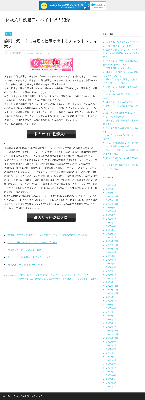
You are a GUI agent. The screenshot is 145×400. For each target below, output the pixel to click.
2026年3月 (111, 185)
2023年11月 (112, 289)
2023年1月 (111, 326)
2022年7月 (111, 349)
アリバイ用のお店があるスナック (122, 142)
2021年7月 (111, 364)
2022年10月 (112, 338)
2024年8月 (111, 256)
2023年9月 (111, 297)
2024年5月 (111, 267)
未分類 (8, 34)
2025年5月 (111, 222)
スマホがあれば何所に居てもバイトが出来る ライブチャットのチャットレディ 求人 (47, 275)
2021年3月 (111, 379)
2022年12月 (112, 330)
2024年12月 (112, 241)
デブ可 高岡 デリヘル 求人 (118, 146)
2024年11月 (112, 244)
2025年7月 (111, 215)
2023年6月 (111, 308)
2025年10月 (112, 203)
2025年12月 (112, 196)
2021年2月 (111, 382)
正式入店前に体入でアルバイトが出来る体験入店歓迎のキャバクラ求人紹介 (121, 53)
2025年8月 (111, 211)
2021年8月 (111, 360)
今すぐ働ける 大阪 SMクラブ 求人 (122, 42)
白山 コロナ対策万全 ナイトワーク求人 (29, 257)
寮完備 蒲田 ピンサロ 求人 (118, 68)
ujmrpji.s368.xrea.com (38, 53)
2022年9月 (111, 341)
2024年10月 (112, 248)
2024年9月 (111, 252)
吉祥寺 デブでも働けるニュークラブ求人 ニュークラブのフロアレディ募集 (47, 235)
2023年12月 (112, 285)
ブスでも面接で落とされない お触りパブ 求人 (32, 242)
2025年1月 (111, 237)
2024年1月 (111, 282)
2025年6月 (111, 218)
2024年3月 (111, 274)
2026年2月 (111, 189)
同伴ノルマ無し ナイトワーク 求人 (25, 264)
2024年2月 (111, 278)
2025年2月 (111, 233)
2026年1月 (111, 192)
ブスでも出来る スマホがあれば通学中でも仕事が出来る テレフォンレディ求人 (57, 278)
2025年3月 (111, 230)
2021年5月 (111, 371)
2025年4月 (111, 226)
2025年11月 (112, 200)
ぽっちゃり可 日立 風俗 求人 (119, 101)
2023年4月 (111, 315)
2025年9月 (111, 207)
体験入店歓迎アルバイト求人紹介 (40, 19)
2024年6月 (111, 263)
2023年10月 (112, 293)
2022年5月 (111, 356)
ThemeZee (39, 396)
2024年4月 (111, 270)
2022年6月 (111, 352)
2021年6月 (111, 367)
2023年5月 (111, 311)
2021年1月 (111, 386)
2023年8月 (111, 300)
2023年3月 (111, 319)
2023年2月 (111, 323)
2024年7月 (111, 259)
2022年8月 (111, 345)
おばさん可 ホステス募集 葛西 (25, 249)
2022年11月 (112, 334)
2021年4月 (111, 375)
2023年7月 (111, 304)
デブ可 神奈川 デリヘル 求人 (119, 45)
